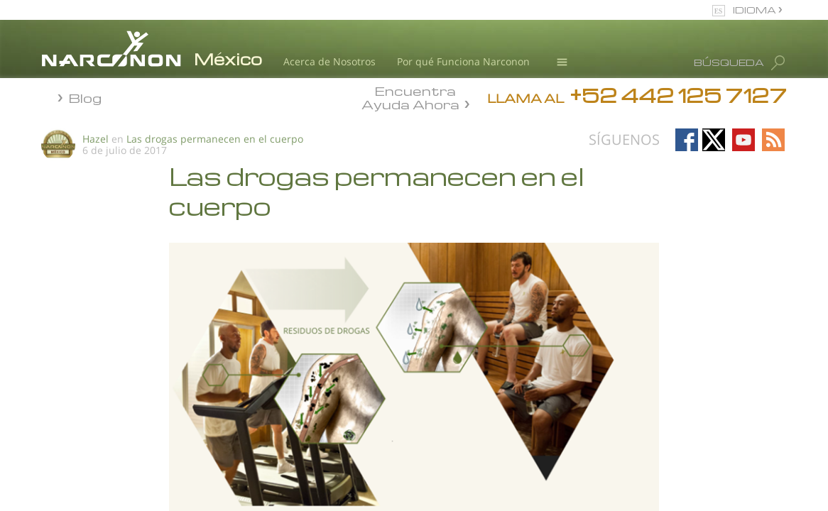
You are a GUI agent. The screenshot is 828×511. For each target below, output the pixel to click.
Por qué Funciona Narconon (463, 61)
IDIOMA (755, 10)
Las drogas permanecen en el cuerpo (214, 138)
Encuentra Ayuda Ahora (410, 96)
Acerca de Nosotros (329, 61)
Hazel (95, 138)
